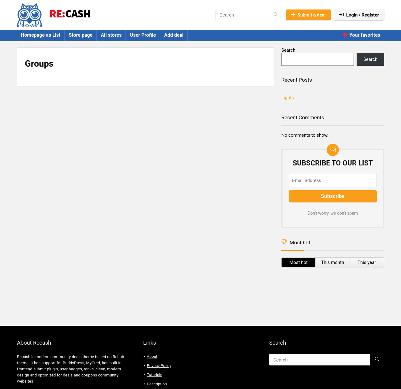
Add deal (173, 35)
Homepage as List (40, 35)
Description (157, 384)
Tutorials (154, 374)
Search (288, 50)
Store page (80, 35)
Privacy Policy (159, 365)
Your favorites (361, 35)
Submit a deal (308, 15)
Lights (287, 97)
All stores (111, 35)
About (152, 356)
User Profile (143, 35)
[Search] (275, 15)
